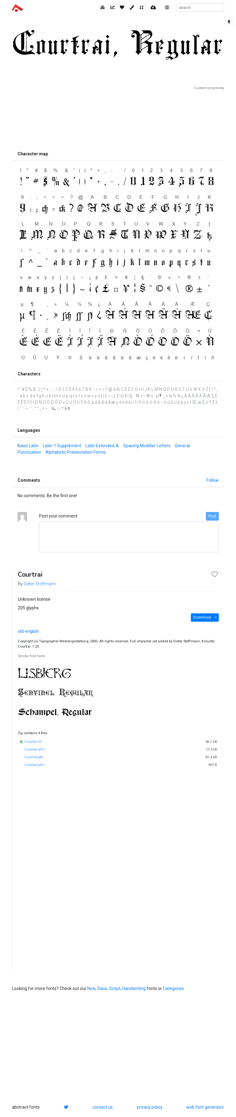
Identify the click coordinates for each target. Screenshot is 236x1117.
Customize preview (209, 88)
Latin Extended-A (102, 445)
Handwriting (134, 988)
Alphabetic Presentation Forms (75, 452)
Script (114, 988)
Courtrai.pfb (33, 757)
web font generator (205, 1107)
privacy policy (150, 1107)
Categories (173, 988)
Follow (212, 480)
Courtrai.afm (34, 749)
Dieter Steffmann (40, 583)
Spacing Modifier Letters (147, 445)
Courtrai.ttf (33, 742)
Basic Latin (28, 445)
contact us (102, 1107)
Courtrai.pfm (34, 765)
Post (212, 516)
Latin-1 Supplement (62, 445)
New (91, 988)
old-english (28, 631)
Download (202, 617)
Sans (102, 988)
